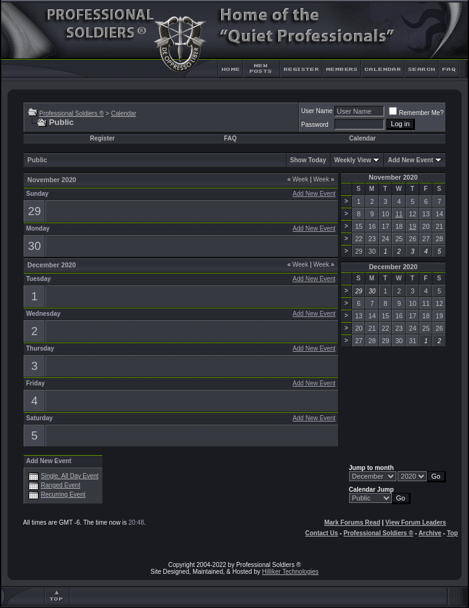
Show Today (308, 160)
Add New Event (410, 160)
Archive (430, 533)
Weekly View (352, 160)
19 (412, 226)
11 (399, 214)
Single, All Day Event (70, 475)
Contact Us (321, 533)
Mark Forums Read (352, 522)
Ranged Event (60, 485)
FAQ (230, 138)
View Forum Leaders (415, 522)
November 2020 (393, 177)
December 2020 (393, 266)
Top (452, 533)
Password (315, 124)
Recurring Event (63, 494)
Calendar (124, 113)
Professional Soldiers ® (71, 113)
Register (102, 138)
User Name (317, 111)
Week (297, 179)
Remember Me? (416, 112)
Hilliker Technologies (290, 571)
